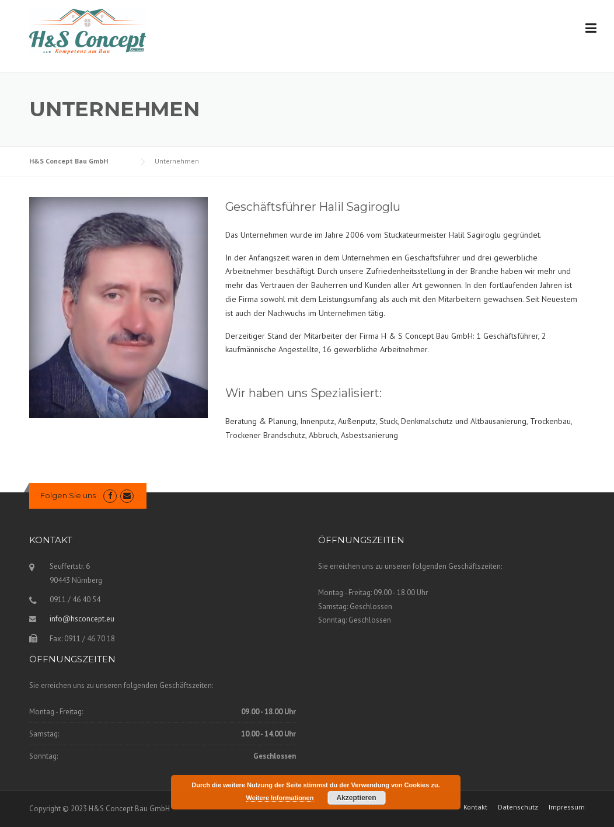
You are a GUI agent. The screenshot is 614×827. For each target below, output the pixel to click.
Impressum (567, 807)
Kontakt (475, 807)
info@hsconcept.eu (82, 619)
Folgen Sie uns (68, 495)
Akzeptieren (356, 798)
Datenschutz (518, 807)
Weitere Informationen (280, 797)
